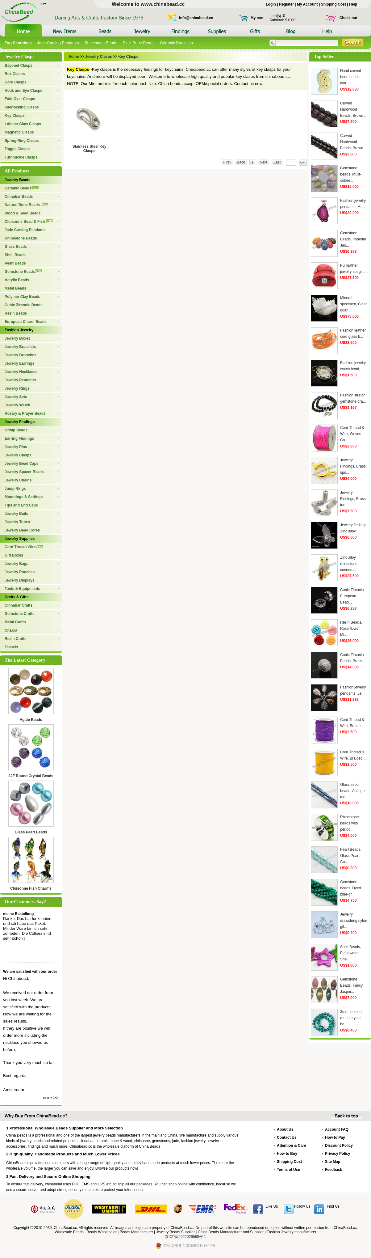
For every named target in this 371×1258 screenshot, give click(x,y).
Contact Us (286, 1137)
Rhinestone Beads (100, 42)
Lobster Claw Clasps (23, 124)
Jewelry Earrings (19, 363)
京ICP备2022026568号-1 (185, 1237)
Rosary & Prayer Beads (25, 413)
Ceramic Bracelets (176, 42)
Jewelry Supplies (20, 538)
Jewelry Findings (20, 422)
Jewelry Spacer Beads (24, 472)
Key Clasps (15, 115)
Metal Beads (15, 288)
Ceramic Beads (22, 188)
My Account (307, 4)
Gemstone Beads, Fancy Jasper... (351, 985)
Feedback (333, 1169)
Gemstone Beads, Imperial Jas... (353, 239)
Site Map (332, 1161)
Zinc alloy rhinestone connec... (348, 563)
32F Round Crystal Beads (30, 776)
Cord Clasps (16, 82)
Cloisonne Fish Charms (31, 888)
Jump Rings (15, 488)
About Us (285, 1129)
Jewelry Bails (16, 513)
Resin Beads (16, 313)
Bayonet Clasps (18, 65)
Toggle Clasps (17, 149)
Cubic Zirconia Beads (24, 305)
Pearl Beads (15, 263)
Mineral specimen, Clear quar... (353, 304)
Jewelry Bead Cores (22, 530)
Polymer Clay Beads (22, 296)
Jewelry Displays (20, 580)
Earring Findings (19, 438)
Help (353, 4)
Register (286, 4)
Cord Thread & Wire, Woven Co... (352, 434)
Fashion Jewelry (19, 330)
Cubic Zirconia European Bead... (352, 596)
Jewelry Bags (16, 563)
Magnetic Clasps (19, 132)
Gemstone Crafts (20, 614)
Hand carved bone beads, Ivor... (350, 77)
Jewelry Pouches (20, 572)
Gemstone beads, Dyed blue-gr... (350, 888)
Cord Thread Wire (24, 547)
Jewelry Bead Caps (21, 463)
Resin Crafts (16, 639)
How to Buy (287, 1153)
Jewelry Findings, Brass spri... (353, 466)
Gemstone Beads (23, 271)
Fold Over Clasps (20, 99)
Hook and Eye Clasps (23, 90)
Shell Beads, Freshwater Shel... (350, 953)
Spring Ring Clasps (22, 140)
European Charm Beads (26, 322)
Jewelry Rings (17, 388)
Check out (348, 18)
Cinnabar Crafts (18, 605)
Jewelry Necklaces (21, 372)
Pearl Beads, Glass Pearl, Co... (350, 855)
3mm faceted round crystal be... (350, 1018)
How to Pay (335, 1137)
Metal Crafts (15, 622)
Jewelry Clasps (18, 455)
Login (271, 4)
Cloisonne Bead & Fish (29, 221)
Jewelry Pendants (20, 380)
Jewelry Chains (18, 480)
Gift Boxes (14, 555)
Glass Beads (16, 246)
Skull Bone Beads (139, 42)
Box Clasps (15, 74)
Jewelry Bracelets (20, 347)
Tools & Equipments (22, 589)
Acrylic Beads (17, 280)
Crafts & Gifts (16, 597)
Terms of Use (288, 1169)
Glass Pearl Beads (31, 832)
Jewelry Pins (16, 447)
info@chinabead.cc (196, 18)
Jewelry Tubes (17, 522)
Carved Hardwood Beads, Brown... (353, 109)
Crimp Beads (16, 430)
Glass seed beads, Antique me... (352, 790)
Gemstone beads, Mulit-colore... (350, 174)
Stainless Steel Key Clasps (89, 148)
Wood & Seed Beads (22, 213)
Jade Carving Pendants (58, 42)
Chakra (11, 630)
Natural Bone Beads (26, 205)
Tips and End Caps (21, 505)
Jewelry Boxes (17, 338)
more (46, 1097)
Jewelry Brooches (20, 355)
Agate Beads (31, 720)
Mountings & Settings (24, 497)
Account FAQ (336, 1129)
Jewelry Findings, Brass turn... (353, 498)
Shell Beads (15, 255)
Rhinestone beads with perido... (349, 823)
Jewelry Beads (17, 180)
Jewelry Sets (16, 397)
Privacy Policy (337, 1153)
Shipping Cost (333, 4)
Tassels (11, 647)
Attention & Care (291, 1145)
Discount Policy (339, 1145)
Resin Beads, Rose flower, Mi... (351, 628)
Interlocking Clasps (22, 107)
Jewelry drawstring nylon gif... (353, 920)
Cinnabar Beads (19, 196)
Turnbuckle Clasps (21, 157)
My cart (257, 18)
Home (74, 56)
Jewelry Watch (17, 405)
